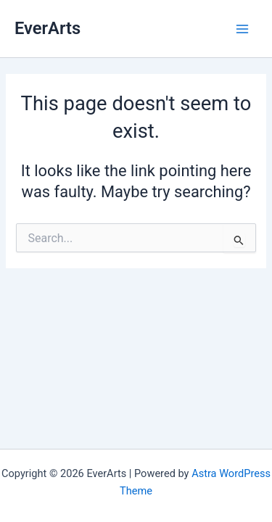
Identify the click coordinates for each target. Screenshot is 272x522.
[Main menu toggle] (242, 29)
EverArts (48, 28)
